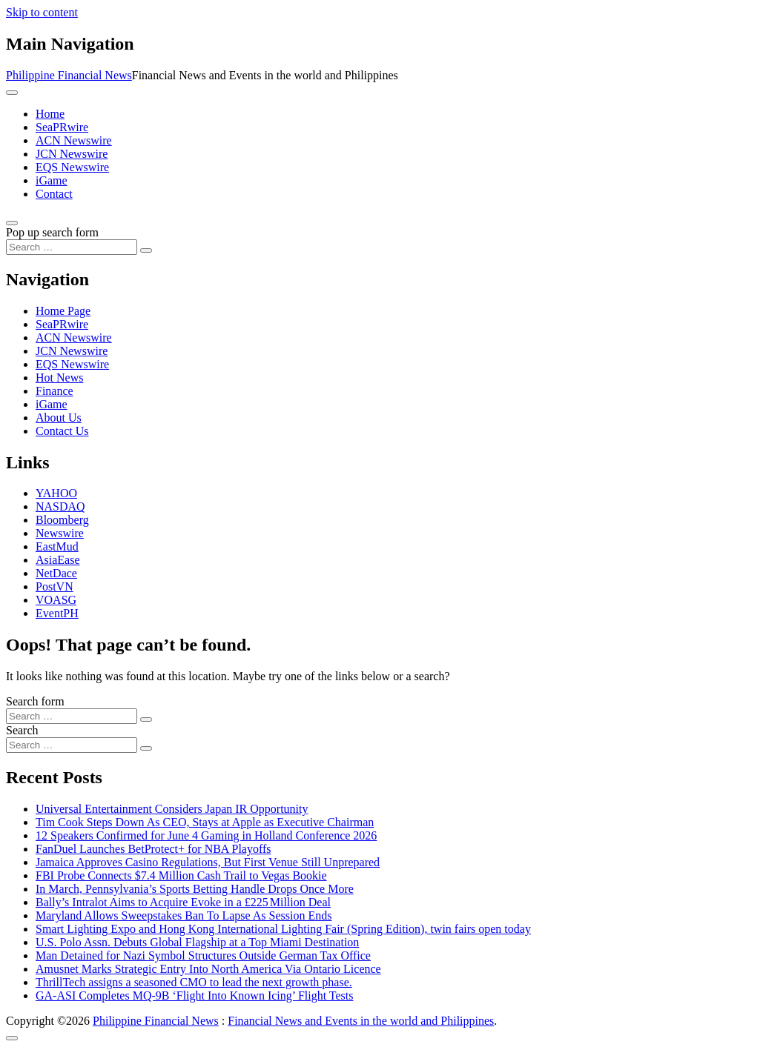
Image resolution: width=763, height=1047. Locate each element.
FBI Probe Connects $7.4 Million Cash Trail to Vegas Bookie (181, 875)
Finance (54, 391)
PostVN (54, 586)
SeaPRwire (62, 127)
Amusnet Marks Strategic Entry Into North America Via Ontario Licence (208, 969)
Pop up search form (52, 232)
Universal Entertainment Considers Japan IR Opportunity (172, 808)
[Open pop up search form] (12, 223)
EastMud (57, 546)
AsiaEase (58, 560)
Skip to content (42, 12)
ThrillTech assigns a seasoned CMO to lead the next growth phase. (194, 982)
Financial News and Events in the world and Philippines (361, 1020)
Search (22, 730)
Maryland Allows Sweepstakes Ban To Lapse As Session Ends (183, 915)
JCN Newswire (72, 153)
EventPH (57, 613)
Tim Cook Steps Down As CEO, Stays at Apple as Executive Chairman (205, 822)
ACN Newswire (74, 140)
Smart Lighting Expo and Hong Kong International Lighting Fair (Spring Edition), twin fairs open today (283, 929)
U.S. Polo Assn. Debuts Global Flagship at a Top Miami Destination (197, 942)
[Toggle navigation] (12, 92)
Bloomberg (62, 519)
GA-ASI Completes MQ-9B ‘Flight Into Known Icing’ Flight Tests (195, 995)
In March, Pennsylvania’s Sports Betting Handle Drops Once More (195, 889)
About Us (59, 417)
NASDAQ (60, 506)
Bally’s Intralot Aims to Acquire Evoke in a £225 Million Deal (183, 902)
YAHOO (56, 493)
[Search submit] (146, 250)
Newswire (60, 533)
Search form (35, 701)
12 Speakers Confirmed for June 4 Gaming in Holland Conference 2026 (206, 835)
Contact (54, 193)
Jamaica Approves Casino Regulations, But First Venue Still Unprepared (208, 862)
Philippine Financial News (69, 75)
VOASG (56, 600)
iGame (51, 180)
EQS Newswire (72, 167)
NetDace (56, 573)
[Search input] (71, 247)
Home (50, 113)
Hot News (59, 377)
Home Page (63, 311)
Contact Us (62, 431)
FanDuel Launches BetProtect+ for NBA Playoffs (153, 848)
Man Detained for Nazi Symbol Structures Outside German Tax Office (203, 955)
